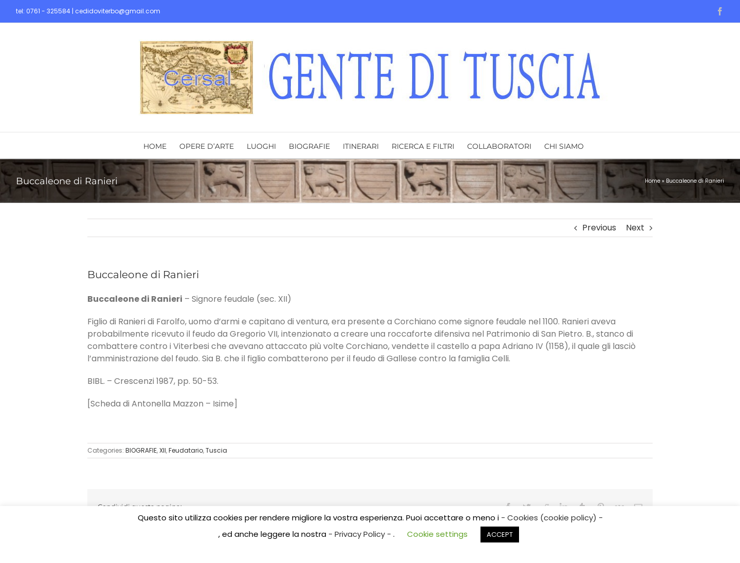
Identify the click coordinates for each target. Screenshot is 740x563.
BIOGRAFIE (141, 450)
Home (652, 181)
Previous (599, 228)
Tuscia (216, 450)
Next (635, 228)
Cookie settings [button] (437, 534)
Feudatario (186, 450)
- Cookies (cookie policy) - (552, 517)
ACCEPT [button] (500, 534)
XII (162, 450)
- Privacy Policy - (360, 534)
